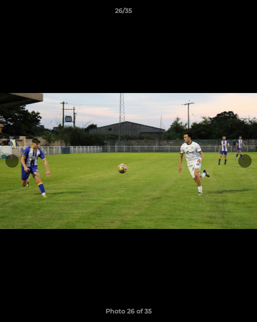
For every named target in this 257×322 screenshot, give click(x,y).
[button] (224, 13)
